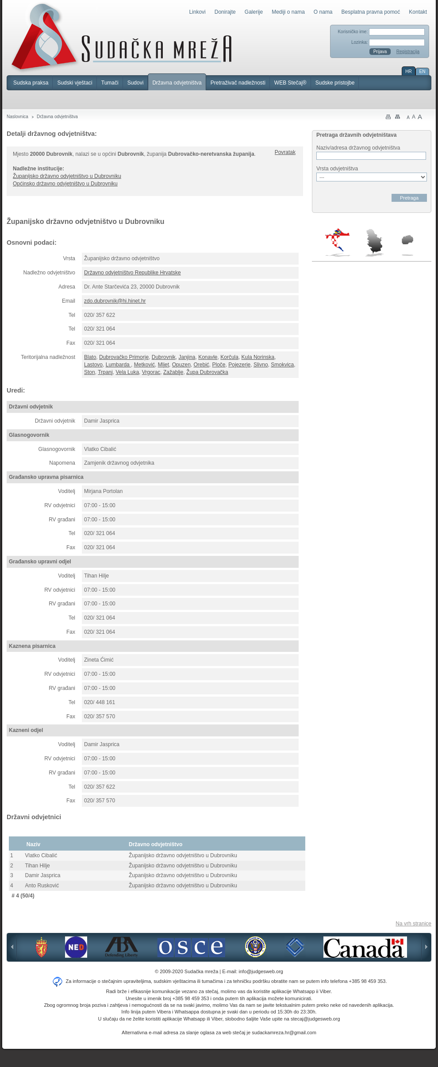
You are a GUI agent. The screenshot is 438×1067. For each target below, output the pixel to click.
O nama (323, 12)
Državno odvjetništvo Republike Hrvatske (132, 273)
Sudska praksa (30, 83)
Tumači (110, 83)
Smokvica (282, 365)
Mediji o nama (288, 12)
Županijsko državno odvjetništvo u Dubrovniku (67, 176)
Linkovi (197, 12)
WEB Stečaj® (290, 83)
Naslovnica (17, 116)
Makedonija (407, 245)
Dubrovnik (164, 357)
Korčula (229, 357)
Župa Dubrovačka (207, 372)
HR (408, 71)
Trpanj (105, 372)
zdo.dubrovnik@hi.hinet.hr (115, 301)
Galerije (254, 12)
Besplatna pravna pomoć (371, 12)
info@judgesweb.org (261, 971)
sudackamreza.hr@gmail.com (284, 1032)
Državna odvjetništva (176, 83)
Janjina (186, 357)
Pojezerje (239, 365)
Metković (144, 365)
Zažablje (173, 372)
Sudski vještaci (74, 83)
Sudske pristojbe (335, 83)
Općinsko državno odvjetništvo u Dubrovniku (65, 184)
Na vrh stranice (413, 924)
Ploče (219, 365)
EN (422, 71)
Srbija (374, 242)
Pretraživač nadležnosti (238, 83)
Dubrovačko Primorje (124, 357)
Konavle (207, 357)
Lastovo (93, 365)
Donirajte (225, 12)
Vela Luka (127, 372)
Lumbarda (118, 365)
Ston (89, 372)
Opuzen (181, 365)
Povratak (285, 152)
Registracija (407, 51)
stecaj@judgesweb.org (315, 1018)
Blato (90, 357)
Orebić (201, 365)
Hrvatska (338, 242)
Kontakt (418, 12)
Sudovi (135, 83)
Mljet (163, 365)
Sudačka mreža (121, 37)
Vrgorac (151, 372)
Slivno (261, 365)
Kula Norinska (258, 357)
